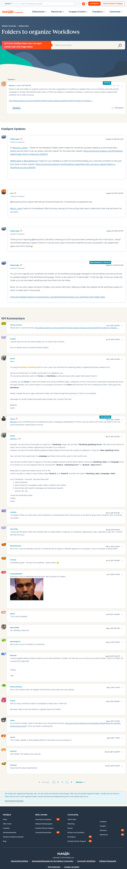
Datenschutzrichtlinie (19, 861)
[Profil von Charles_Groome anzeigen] (16, 324)
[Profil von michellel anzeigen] (13, 511)
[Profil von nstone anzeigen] (12, 736)
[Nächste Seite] (80, 782)
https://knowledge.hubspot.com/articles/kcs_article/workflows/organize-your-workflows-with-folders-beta (57, 297)
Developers (72, 837)
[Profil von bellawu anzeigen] (12, 85)
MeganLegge (14, 139)
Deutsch (6, 4)
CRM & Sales (72, 819)
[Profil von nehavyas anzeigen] (13, 764)
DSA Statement (54, 867)
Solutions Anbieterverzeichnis (13, 837)
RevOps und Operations (76, 832)
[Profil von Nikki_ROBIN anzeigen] (14, 627)
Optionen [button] (11, 79)
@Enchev (13, 422)
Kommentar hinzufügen (14, 801)
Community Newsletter (43, 832)
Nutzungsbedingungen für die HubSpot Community (52, 861)
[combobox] (46, 4)
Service (70, 828)
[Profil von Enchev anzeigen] (12, 358)
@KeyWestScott (30, 161)
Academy (6, 828)
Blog (4, 841)
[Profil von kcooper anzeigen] (13, 338)
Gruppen (103, 826)
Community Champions (43, 819)
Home (5, 819)
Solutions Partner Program (44, 828)
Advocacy (103, 830)
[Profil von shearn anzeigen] (12, 720)
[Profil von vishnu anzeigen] (12, 418)
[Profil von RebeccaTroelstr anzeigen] (15, 545)
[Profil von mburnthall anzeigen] (14, 528)
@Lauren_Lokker (20, 148)
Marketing (71, 824)
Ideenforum (104, 835)
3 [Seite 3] (62, 782)
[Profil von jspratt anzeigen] (12, 613)
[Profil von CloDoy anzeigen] (12, 700)
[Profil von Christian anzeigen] (13, 559)
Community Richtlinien (86, 861)
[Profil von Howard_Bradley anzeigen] (16, 686)
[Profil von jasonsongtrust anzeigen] (15, 641)
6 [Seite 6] (71, 782)
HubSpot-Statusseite (107, 861)
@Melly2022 (15, 161)
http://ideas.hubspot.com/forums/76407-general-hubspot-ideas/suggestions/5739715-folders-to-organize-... (51, 101)
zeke (11, 193)
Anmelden (94, 4)
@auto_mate (16, 208)
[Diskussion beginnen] (84, 3)
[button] (122, 86)
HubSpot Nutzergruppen (43, 824)
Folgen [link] (117, 85)
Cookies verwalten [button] (71, 867)
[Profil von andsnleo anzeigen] (13, 750)
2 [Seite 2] (58, 782)
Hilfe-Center (7, 824)
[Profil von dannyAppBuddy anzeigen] (16, 573)
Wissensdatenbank (9, 832)
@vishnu (13, 439)
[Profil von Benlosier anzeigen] (13, 655)
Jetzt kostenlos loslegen (113, 4)
